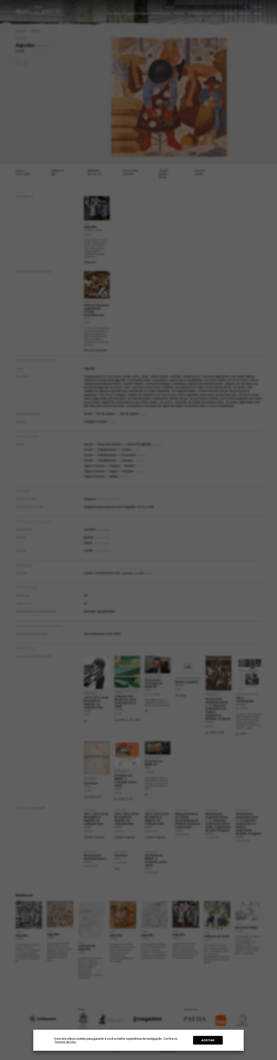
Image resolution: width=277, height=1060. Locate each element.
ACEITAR (207, 1040)
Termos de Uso (65, 1042)
